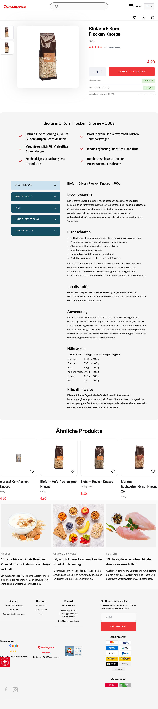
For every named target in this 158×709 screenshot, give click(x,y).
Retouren (14, 609)
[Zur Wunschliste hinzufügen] (32, 471)
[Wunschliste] (134, 16)
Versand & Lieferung (14, 605)
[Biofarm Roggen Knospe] (99, 457)
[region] (48, 57)
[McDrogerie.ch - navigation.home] (27, 7)
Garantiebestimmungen (13, 614)
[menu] (131, 4)
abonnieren (118, 626)
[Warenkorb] (152, 17)
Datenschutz (41, 609)
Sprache (136, 6)
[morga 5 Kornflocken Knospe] (18, 457)
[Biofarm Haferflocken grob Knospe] (59, 457)
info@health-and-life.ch (68, 621)
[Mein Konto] (144, 17)
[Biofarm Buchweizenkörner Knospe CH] (139, 457)
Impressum (41, 605)
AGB (41, 614)
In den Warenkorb (131, 71)
